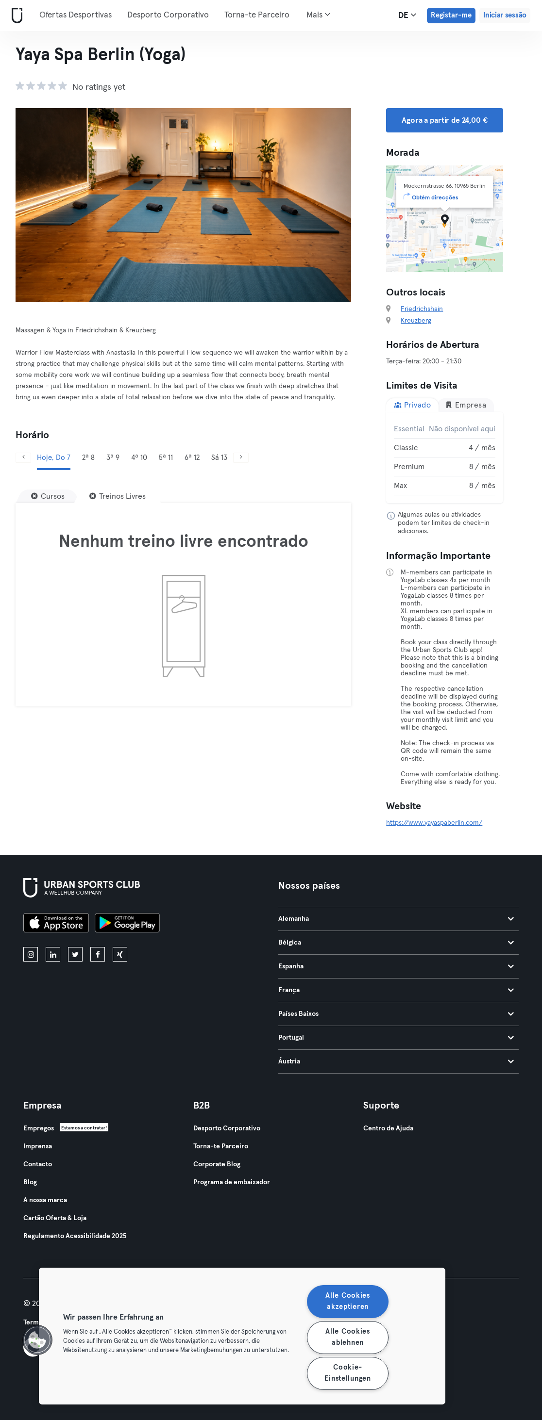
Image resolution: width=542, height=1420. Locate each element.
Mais (318, 14)
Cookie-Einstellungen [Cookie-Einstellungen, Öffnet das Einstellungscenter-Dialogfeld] (347, 1373)
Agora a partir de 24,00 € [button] (444, 120)
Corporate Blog (216, 1164)
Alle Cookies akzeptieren (347, 1301)
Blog (30, 1182)
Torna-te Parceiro (256, 15)
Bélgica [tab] (396, 942)
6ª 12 (192, 457)
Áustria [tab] (396, 1061)
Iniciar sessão (504, 15)
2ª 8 (88, 457)
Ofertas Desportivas (75, 15)
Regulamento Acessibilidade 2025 (74, 1236)
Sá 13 (219, 457)
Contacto (37, 1164)
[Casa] (15, 16)
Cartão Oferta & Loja (54, 1218)
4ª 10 (139, 457)
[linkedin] (53, 954)
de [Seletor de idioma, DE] (407, 15)
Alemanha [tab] (396, 919)
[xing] (120, 954)
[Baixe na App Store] (56, 924)
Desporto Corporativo (168, 15)
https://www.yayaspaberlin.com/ (434, 822)
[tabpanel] (444, 457)
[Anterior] (23, 458)
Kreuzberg (416, 320)
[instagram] (30, 954)
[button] (37, 1339)
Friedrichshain (422, 309)
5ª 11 (166, 457)
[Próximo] (241, 458)
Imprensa (37, 1146)
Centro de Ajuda (388, 1128)
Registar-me (451, 15)
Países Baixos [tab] (396, 1014)
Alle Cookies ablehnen (347, 1337)
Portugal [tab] (396, 1038)
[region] (242, 1336)
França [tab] (396, 990)
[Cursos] (47, 496)
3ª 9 (112, 457)
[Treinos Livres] (118, 496)
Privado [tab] (412, 405)
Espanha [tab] (396, 966)
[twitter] (75, 954)
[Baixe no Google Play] (127, 924)
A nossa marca (45, 1200)
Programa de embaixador (231, 1182)
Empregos (38, 1128)
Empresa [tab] (465, 405)
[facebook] (97, 954)
